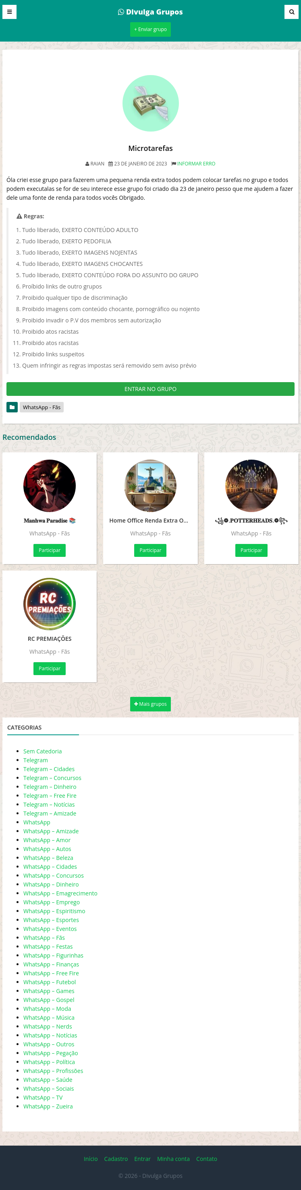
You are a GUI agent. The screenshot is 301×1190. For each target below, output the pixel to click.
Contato (206, 1159)
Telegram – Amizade (49, 813)
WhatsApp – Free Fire (51, 973)
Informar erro (196, 163)
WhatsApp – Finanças (51, 964)
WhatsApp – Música (49, 1017)
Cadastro (116, 1159)
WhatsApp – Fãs (44, 937)
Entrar (142, 1159)
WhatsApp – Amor (47, 840)
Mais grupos (150, 704)
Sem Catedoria (42, 751)
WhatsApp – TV (42, 1097)
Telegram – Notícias (49, 804)
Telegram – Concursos (52, 778)
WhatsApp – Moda (47, 1008)
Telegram (35, 760)
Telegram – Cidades (49, 769)
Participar (49, 550)
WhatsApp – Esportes (51, 920)
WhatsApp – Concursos (53, 875)
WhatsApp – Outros (49, 1044)
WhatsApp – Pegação (50, 1053)
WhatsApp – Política (49, 1062)
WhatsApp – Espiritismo (54, 911)
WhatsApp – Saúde (48, 1079)
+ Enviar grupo (150, 29)
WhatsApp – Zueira (48, 1106)
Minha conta (173, 1159)
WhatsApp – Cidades (50, 866)
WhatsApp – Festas (48, 946)
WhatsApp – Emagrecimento (60, 893)
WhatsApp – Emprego (51, 902)
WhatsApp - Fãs (41, 407)
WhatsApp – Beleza (48, 858)
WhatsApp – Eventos (50, 929)
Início (91, 1159)
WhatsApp (36, 822)
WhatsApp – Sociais (48, 1088)
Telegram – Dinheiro (50, 787)
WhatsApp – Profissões (53, 1071)
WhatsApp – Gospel (48, 1000)
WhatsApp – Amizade (51, 831)
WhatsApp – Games (49, 991)
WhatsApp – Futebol (49, 982)
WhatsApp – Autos (47, 849)
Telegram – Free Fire (50, 795)
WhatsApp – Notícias (50, 1035)
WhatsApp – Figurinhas (53, 955)
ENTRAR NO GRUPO (150, 389)
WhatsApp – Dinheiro (51, 884)
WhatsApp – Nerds (47, 1026)
